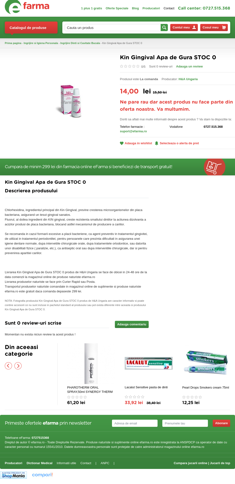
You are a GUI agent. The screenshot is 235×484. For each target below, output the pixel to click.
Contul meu (184, 27)
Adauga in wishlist (136, 143)
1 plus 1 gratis (91, 8)
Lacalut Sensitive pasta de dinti (146, 387)
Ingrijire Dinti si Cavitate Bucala (80, 43)
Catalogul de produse (28, 29)
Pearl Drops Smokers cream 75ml (205, 387)
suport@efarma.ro (133, 131)
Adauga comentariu (131, 324)
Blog (135, 8)
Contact (169, 8)
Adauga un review (189, 66)
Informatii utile (66, 463)
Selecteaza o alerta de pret (177, 143)
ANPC (105, 463)
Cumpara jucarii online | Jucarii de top (202, 463)
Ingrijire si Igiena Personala (41, 43)
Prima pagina (13, 43)
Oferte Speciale (117, 8)
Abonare (221, 423)
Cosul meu (214, 27)
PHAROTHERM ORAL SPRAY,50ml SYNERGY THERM (90, 390)
